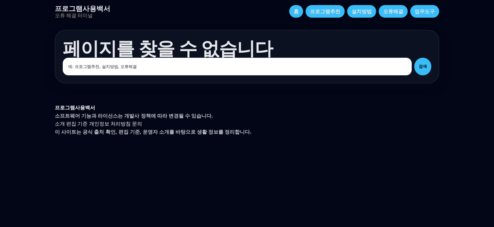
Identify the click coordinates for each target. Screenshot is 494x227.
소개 (60, 123)
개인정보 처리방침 (110, 123)
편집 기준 (77, 123)
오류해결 (393, 11)
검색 (423, 66)
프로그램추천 (325, 11)
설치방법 (362, 11)
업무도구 (425, 11)
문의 (137, 123)
